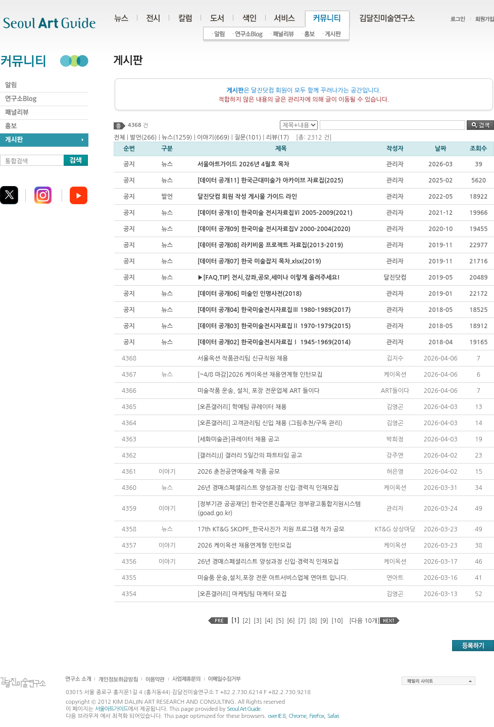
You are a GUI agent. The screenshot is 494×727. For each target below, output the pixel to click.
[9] (324, 621)
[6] (291, 621)
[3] (258, 621)
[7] (302, 621)
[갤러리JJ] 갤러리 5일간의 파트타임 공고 (249, 455)
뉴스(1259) (177, 137)
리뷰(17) (277, 137)
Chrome (297, 716)
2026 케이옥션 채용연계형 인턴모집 (244, 545)
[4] (269, 621)
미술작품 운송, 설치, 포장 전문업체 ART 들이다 (258, 391)
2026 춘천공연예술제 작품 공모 (238, 472)
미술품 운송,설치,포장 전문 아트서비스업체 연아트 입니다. (272, 578)
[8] (313, 621)
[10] (337, 621)
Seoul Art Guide (243, 709)
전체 (119, 137)
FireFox (317, 716)
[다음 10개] (364, 621)
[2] (246, 621)
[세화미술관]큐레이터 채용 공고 (238, 439)
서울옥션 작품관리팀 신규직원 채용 (242, 358)
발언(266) (143, 137)
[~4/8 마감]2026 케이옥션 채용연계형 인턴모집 (259, 375)
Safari (333, 716)
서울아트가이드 (111, 709)
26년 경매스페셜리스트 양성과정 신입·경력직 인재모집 (268, 488)
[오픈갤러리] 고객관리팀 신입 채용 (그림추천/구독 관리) (269, 423)
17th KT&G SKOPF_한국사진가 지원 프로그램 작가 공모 (270, 529)
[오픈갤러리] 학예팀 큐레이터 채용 (242, 407)
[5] (280, 621)
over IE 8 (276, 716)
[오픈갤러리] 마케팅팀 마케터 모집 (242, 594)
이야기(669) (213, 137)
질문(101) (247, 137)
